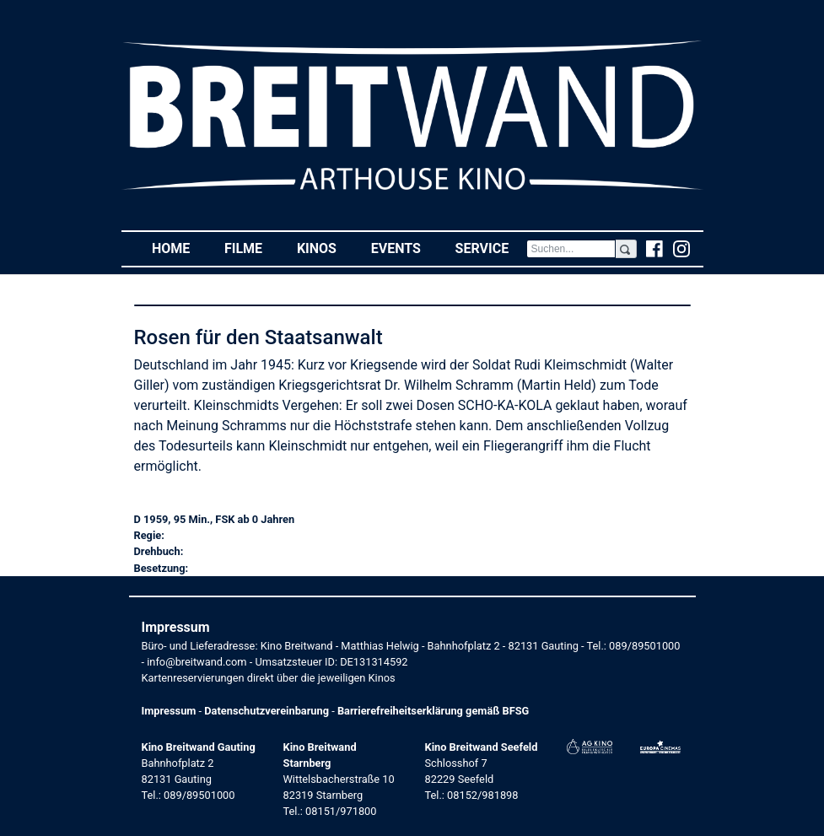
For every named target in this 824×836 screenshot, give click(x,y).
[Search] (571, 249)
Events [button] (405, 247)
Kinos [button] (325, 247)
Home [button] (179, 247)
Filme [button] (252, 247)
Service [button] (490, 247)
